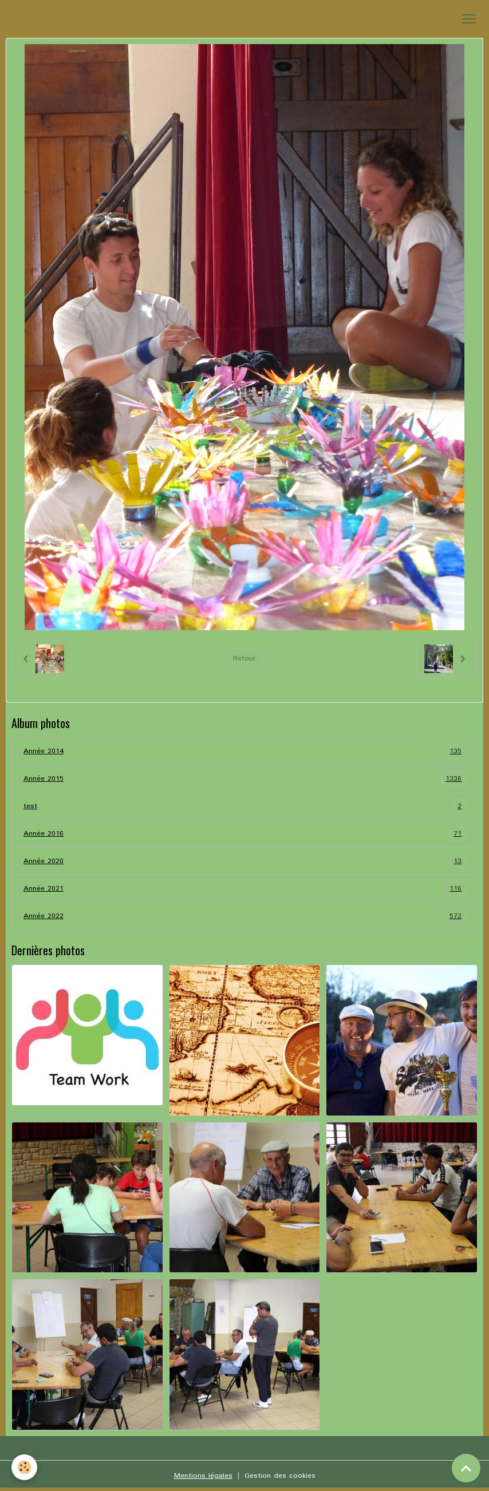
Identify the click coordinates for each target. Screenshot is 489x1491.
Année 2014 (244, 751)
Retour (244, 658)
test (244, 806)
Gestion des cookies (280, 1476)
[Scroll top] (466, 1468)
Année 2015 (244, 778)
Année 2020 (244, 861)
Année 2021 (244, 888)
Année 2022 (244, 916)
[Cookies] (24, 1467)
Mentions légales (203, 1476)
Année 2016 (244, 833)
